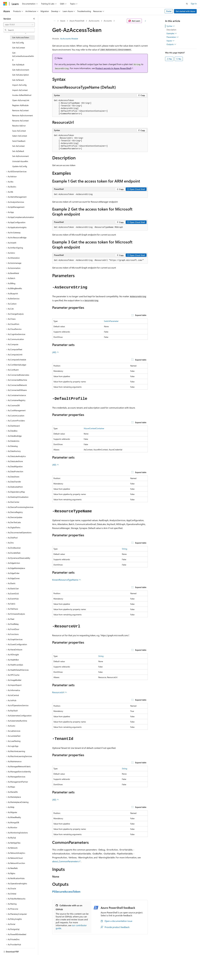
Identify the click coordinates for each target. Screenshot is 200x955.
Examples (172, 33)
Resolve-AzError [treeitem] (19, 125)
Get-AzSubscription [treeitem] (20, 74)
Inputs (170, 40)
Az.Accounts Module (69, 38)
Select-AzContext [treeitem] (19, 135)
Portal (168, 11)
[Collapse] (34, 18)
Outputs (171, 44)
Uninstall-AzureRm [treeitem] (20, 161)
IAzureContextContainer (94, 428)
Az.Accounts (94, 20)
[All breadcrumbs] (54, 21)
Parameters (173, 37)
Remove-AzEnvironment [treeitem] (22, 115)
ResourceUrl (59, 692)
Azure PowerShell (77, 20)
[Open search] (187, 3)
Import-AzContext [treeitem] (20, 90)
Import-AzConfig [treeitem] (19, 85)
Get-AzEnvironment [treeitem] (20, 69)
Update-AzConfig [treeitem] (19, 166)
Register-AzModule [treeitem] (20, 105)
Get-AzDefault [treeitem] (18, 64)
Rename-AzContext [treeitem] (20, 120)
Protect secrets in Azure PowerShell (113, 68)
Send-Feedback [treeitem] (18, 141)
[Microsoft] (5, 4)
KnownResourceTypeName (66, 579)
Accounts (108, 20)
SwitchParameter (111, 321)
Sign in (194, 3)
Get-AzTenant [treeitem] (18, 80)
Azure (62, 20)
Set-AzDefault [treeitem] (18, 151)
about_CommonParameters (65, 861)
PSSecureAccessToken (66, 891)
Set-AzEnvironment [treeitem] (20, 156)
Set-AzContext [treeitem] (18, 146)
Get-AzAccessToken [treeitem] (20, 37)
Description (171, 29)
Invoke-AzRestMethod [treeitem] (21, 95)
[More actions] (145, 21)
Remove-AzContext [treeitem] (20, 110)
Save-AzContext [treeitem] (19, 130)
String (124, 548)
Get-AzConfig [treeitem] (18, 42)
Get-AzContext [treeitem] (18, 47)
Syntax (171, 26)
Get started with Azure (185, 11)
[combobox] (19, 24)
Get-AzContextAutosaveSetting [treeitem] (23, 56)
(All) (55, 352)
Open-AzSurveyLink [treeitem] (20, 100)
